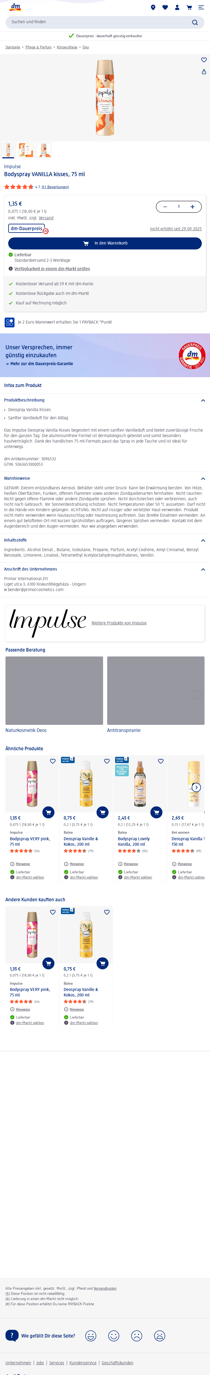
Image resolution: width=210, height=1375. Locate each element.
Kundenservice (83, 1363)
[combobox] (105, 22)
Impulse (12, 166)
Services (56, 1363)
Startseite (12, 47)
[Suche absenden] (194, 22)
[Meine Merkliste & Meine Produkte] (165, 7)
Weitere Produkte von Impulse (78, 623)
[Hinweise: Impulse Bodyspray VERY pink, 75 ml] (20, 864)
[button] (201, 7)
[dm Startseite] (15, 7)
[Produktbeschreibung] (105, 400)
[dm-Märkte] (153, 7)
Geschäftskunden (117, 1363)
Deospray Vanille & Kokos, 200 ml (81, 842)
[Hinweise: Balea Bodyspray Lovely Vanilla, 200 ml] (128, 864)
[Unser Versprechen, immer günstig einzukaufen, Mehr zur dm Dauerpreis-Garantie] (105, 355)
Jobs (40, 1363)
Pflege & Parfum (38, 47)
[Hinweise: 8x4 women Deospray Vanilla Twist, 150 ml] (182, 864)
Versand (46, 218)
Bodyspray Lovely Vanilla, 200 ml (134, 842)
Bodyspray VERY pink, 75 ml (30, 842)
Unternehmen (18, 1363)
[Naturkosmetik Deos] (54, 698)
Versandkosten (105, 1288)
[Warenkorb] (189, 7)
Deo (86, 47)
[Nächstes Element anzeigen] (196, 787)
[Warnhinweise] (105, 479)
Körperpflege (67, 47)
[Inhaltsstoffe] (105, 540)
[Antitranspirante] (156, 698)
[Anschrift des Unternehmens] (105, 569)
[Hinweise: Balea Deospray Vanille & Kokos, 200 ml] (74, 864)
